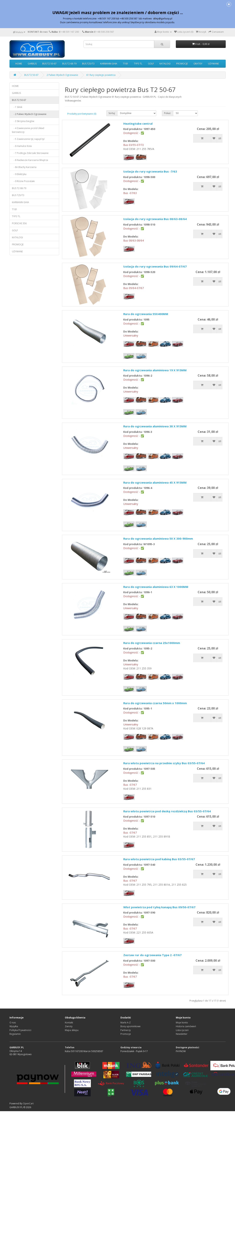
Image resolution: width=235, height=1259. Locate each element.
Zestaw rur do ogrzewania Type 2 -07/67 (152, 955)
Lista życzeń (182, 1030)
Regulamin (15, 1034)
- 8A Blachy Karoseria (24, 167)
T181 (125, 63)
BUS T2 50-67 (49, 63)
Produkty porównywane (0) (81, 113)
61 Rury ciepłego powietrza (101, 75)
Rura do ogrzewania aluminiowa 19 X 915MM (155, 370)
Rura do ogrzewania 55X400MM (145, 314)
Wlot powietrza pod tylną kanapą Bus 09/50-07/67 (159, 907)
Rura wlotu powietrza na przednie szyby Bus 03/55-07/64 (164, 763)
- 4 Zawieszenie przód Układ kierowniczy (28, 130)
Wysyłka (13, 1026)
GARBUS (32, 63)
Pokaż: (167, 113)
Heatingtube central (137, 123)
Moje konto (182, 1022)
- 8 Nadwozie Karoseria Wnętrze (30, 160)
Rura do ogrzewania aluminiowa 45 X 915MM (155, 482)
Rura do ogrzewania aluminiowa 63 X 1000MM (155, 587)
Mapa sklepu (72, 1030)
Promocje (125, 1034)
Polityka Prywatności (20, 1030)
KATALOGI (165, 63)
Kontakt (69, 1022)
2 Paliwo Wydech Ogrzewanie (62, 75)
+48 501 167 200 (70, 31)
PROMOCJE (182, 63)
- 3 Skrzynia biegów (23, 121)
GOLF (151, 63)
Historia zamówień (186, 1026)
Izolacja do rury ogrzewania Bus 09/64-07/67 (155, 266)
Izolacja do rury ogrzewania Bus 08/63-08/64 (155, 219)
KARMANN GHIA (108, 63)
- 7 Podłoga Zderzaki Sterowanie (30, 153)
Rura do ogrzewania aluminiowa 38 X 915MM (155, 426)
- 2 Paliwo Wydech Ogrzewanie (29, 114)
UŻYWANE (213, 63)
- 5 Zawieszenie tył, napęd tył (28, 139)
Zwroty (68, 1026)
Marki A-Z (125, 1022)
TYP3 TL (138, 63)
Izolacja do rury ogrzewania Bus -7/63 (150, 171)
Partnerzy (125, 1030)
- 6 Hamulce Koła (22, 146)
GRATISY (197, 63)
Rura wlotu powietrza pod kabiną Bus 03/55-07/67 (159, 859)
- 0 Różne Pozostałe (23, 181)
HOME (18, 63)
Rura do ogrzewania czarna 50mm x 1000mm (155, 703)
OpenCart (28, 1103)
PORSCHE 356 (19, 223)
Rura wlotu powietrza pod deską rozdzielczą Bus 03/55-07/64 (167, 811)
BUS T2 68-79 (69, 63)
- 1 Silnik (17, 107)
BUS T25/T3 (88, 63)
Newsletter (181, 1034)
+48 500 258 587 (105, 31)
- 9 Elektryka (19, 174)
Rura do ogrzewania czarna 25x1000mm (151, 643)
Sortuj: (111, 113)
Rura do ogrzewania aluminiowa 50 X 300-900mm (158, 538)
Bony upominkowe (130, 1026)
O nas (12, 1022)
